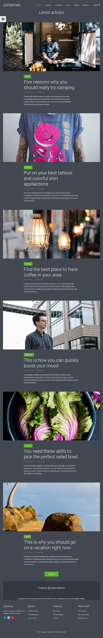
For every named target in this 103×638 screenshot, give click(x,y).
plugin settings (80, 598)
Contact (55, 618)
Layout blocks (32, 618)
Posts (68, 5)
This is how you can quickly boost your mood (51, 362)
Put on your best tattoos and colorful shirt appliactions (48, 178)
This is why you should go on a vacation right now (50, 544)
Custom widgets (58, 614)
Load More (51, 574)
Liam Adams (29, 279)
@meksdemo (56, 588)
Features (86, 5)
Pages (76, 5)
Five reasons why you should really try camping (49, 84)
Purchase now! (83, 618)
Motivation (28, 355)
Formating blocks (33, 614)
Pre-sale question (83, 614)
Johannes (11, 5)
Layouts (48, 5)
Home (38, 5)
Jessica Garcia (30, 92)
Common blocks (33, 611)
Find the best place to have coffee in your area (51, 272)
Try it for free (82, 611)
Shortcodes (56, 611)
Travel (27, 76)
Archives (58, 5)
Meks (44, 632)
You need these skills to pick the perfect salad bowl (51, 453)
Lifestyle (28, 167)
